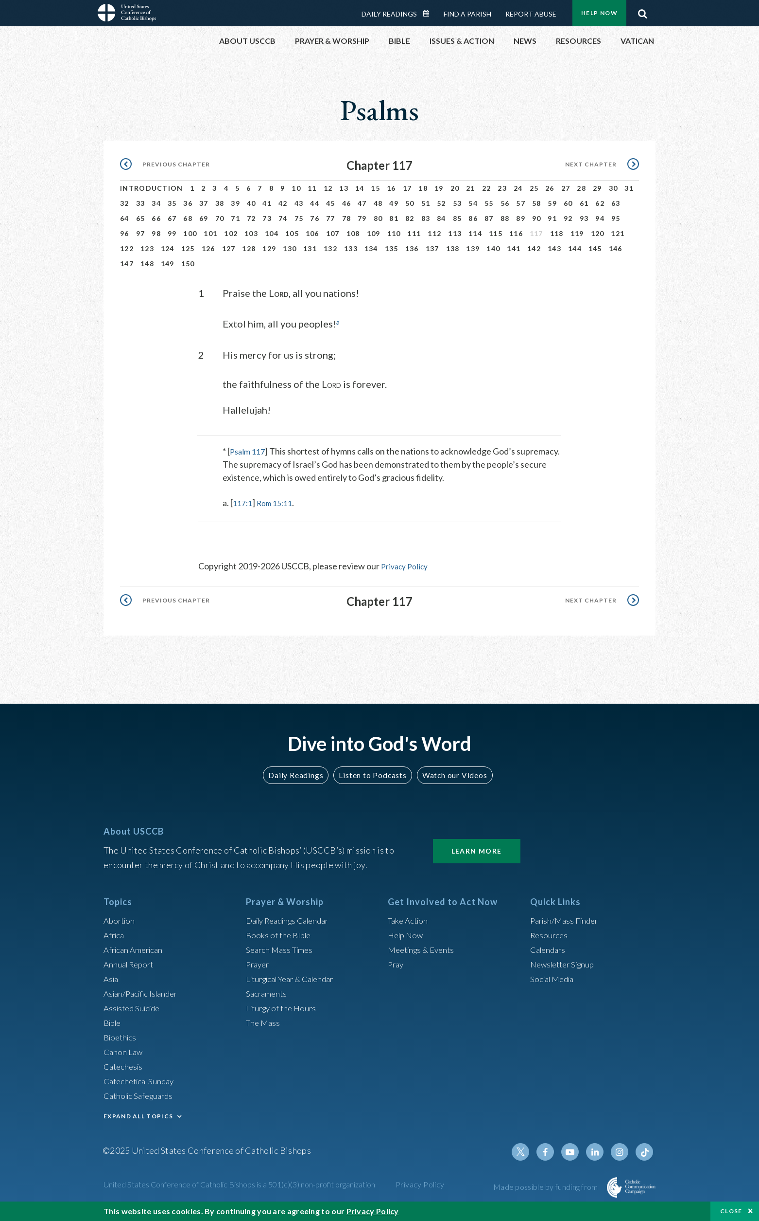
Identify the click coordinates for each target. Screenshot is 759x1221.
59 (552, 203)
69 (203, 218)
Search (642, 11)
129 (269, 248)
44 (314, 203)
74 (283, 218)
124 (167, 248)
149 (167, 263)
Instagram (621, 1151)
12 (328, 188)
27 (565, 188)
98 (156, 233)
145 (595, 248)
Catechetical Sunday (142, 1080)
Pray (396, 963)
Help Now (599, 13)
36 (187, 203)
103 (251, 233)
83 (426, 218)
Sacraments (267, 992)
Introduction (151, 188)
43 (299, 203)
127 (229, 248)
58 (536, 203)
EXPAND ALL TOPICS (138, 1115)
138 (453, 248)
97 (140, 233)
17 (407, 188)
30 (613, 188)
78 (346, 218)
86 (473, 218)
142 (534, 248)
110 (394, 233)
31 (629, 188)
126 (208, 248)
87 (489, 218)
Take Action (409, 919)
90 (536, 218)
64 (124, 218)
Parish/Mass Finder (567, 919)
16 (391, 188)
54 (473, 203)
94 (599, 218)
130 (289, 248)
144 (575, 248)
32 (124, 203)
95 (616, 218)
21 (470, 188)
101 (210, 233)
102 (231, 233)
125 (188, 248)
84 (441, 218)
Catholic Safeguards (141, 1095)
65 (140, 218)
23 (502, 188)
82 (409, 218)
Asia (112, 978)
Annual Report (131, 963)
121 (617, 233)
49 (393, 203)
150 (188, 263)
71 (235, 218)
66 (156, 218)
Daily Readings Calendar (429, 13)
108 (353, 233)
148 (147, 263)
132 (330, 248)
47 (362, 203)
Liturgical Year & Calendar (295, 978)
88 (505, 218)
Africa (115, 934)
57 (520, 203)
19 (439, 188)
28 (581, 188)
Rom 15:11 (279, 502)
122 (127, 248)
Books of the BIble (280, 934)
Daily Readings (389, 14)
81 (393, 218)
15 (375, 188)
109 (373, 233)
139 (473, 248)
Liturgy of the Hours (283, 1007)
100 (190, 233)
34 (156, 203)
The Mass (264, 1022)
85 (457, 218)
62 (599, 203)
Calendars (549, 949)
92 (568, 218)
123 (147, 248)
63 (616, 203)
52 (441, 203)
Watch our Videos (450, 774)
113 (455, 233)
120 (597, 233)
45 (330, 203)
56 (505, 203)
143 (554, 248)
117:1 (244, 502)
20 (455, 188)
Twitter (528, 1151)
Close (731, 1211)
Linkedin (598, 1151)
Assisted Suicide (134, 1007)
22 (486, 188)
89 (520, 218)
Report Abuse (530, 14)
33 (140, 203)
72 (251, 218)
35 (172, 203)
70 (219, 218)
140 (493, 248)
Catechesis (125, 1065)
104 (271, 233)
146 (615, 248)
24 (518, 188)
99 (172, 233)
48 (378, 203)
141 (513, 248)
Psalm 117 (249, 450)
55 (489, 203)
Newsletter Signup (565, 963)
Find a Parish (467, 14)
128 (249, 248)
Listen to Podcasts (372, 774)
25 (534, 188)
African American (136, 949)
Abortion (121, 919)
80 (378, 218)
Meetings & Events (424, 949)
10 (296, 188)
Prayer (259, 963)
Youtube (575, 1151)
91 (552, 218)
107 (333, 233)
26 (549, 188)
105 (292, 233)
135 (391, 248)
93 (584, 218)
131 (310, 248)
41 (267, 203)
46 (346, 203)
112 (434, 233)
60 (568, 203)
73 (267, 218)
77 (330, 218)
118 (557, 233)
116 (516, 233)
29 (597, 188)
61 (584, 203)
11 (312, 188)
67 (172, 218)
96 (124, 233)
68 (187, 218)
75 (299, 218)
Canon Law (124, 1051)
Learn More (476, 850)
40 (251, 203)
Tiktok (645, 1151)
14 (359, 188)
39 (235, 203)
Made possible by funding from (546, 1186)
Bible (114, 1022)
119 (577, 233)
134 (371, 248)
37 (203, 203)
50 (409, 203)
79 (362, 218)
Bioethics (121, 1036)
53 (457, 203)
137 (432, 248)
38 (219, 203)
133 (351, 248)
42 (283, 203)
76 (314, 218)
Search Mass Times (281, 949)
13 (343, 188)
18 (423, 188)
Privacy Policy (407, 565)
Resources (550, 934)
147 (127, 263)
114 (475, 233)
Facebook (551, 1151)
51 (426, 203)
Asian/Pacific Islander (144, 992)
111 (414, 233)
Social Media (554, 978)
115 (495, 233)
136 (412, 248)
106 (312, 233)
